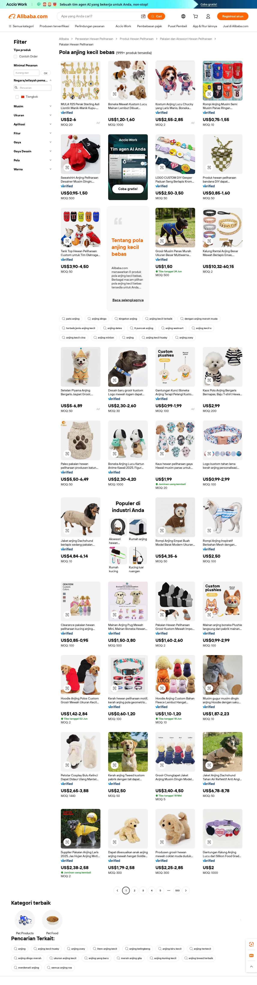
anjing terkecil (200, 949)
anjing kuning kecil (163, 958)
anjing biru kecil (169, 949)
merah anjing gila (129, 958)
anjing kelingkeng (137, 949)
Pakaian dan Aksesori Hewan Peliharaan (186, 38)
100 (177, 890)
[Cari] (156, 16)
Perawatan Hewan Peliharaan (94, 38)
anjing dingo (97, 318)
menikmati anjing (26, 967)
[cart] (196, 17)
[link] (251, 944)
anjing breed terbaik (198, 958)
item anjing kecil (105, 949)
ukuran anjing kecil (62, 958)
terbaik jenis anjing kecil (78, 328)
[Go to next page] (186, 890)
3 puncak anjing (141, 328)
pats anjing (70, 318)
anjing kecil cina (73, 337)
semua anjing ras (59, 967)
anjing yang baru (96, 958)
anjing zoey (184, 337)
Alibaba (64, 38)
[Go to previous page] (117, 890)
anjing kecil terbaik (158, 318)
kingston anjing (126, 318)
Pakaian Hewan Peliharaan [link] (76, 44)
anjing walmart (172, 328)
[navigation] (32, 465)
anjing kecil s (201, 328)
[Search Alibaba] (99, 16)
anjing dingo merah (27, 958)
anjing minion (104, 337)
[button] (143, 16)
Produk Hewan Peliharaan (137, 38)
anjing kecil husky (154, 337)
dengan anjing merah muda (199, 318)
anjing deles (112, 328)
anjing (128, 337)
